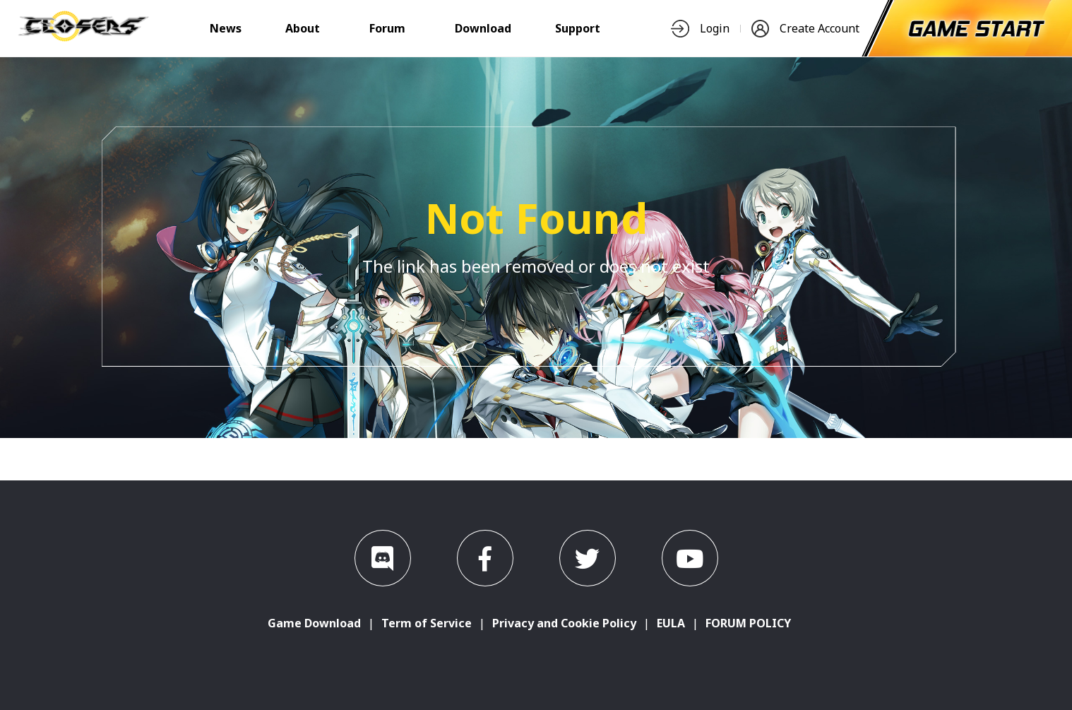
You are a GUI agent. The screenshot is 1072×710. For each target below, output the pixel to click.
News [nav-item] (226, 28)
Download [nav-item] (483, 28)
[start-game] (976, 28)
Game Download (314, 623)
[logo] (83, 37)
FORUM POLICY (748, 623)
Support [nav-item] (577, 28)
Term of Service (426, 623)
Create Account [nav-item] (805, 28)
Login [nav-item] (700, 28)
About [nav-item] (302, 28)
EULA (671, 623)
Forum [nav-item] (387, 28)
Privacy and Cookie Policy (564, 623)
